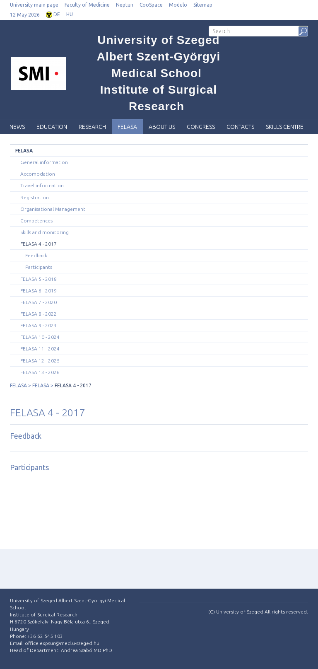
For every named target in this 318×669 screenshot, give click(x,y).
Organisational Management (52, 209)
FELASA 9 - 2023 (38, 325)
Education (51, 126)
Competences (36, 220)
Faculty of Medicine (87, 4)
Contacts (240, 126)
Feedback (36, 255)
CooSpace (151, 4)
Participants (38, 267)
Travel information (42, 185)
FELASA (127, 126)
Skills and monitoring (44, 232)
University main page (34, 4)
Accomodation (37, 173)
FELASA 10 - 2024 (40, 337)
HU (69, 14)
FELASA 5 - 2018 (38, 279)
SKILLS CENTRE (285, 126)
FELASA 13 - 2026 (40, 372)
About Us (162, 126)
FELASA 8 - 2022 (38, 313)
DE (56, 14)
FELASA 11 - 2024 (40, 348)
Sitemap (202, 4)
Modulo (178, 4)
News (17, 126)
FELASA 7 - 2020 (38, 302)
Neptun (124, 4)
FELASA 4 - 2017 (38, 243)
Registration (34, 197)
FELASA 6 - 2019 (38, 290)
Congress (201, 126)
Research (92, 126)
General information (44, 162)
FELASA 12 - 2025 (40, 360)
